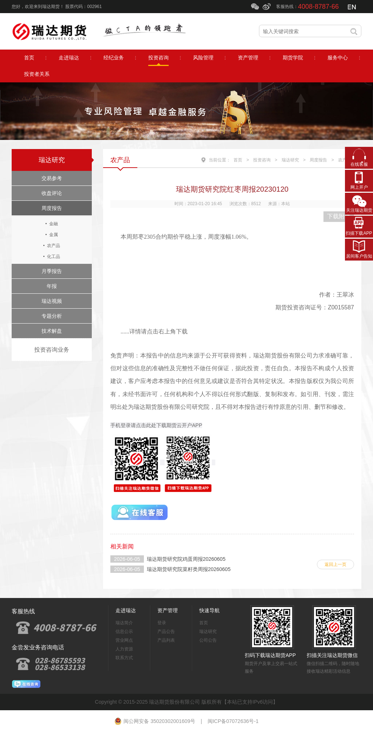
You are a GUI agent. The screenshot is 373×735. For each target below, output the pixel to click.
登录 (161, 622)
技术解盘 (52, 331)
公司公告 (208, 640)
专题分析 (52, 316)
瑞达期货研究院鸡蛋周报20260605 (186, 559)
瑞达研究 (52, 160)
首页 (237, 160)
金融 (53, 223)
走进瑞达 (125, 610)
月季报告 (52, 271)
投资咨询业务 (51, 350)
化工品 (53, 256)
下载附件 (338, 216)
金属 (53, 234)
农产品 (53, 245)
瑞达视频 (52, 301)
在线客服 (359, 164)
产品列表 (166, 640)
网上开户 (359, 187)
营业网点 (124, 640)
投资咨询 (262, 160)
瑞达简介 (124, 622)
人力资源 (124, 649)
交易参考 (52, 178)
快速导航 (209, 610)
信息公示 (124, 631)
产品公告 (166, 631)
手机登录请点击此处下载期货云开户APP (156, 425)
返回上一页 (335, 564)
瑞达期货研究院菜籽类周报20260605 (189, 569)
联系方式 (124, 657)
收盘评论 (52, 193)
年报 (52, 286)
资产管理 (167, 610)
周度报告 (52, 208)
